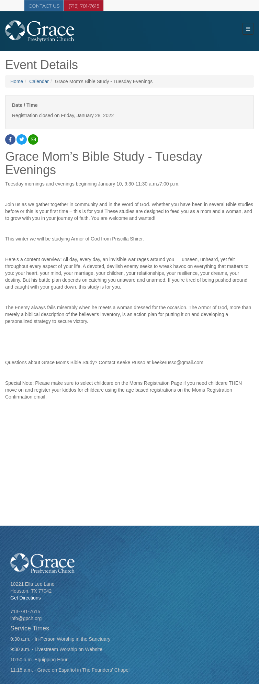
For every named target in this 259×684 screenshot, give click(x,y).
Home (16, 81)
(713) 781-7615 (83, 6)
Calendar (39, 81)
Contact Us (44, 6)
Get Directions (25, 598)
